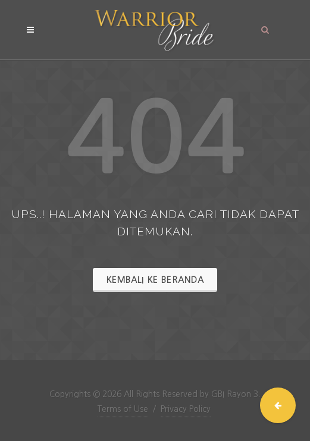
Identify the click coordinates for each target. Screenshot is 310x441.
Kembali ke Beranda (155, 280)
